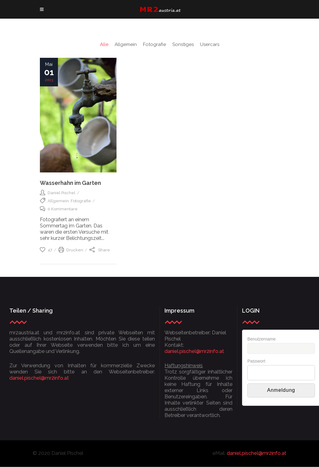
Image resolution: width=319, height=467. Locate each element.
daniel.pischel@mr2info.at (39, 378)
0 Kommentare (59, 209)
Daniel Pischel (61, 192)
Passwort (256, 361)
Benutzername (261, 339)
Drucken (71, 250)
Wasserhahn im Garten (70, 183)
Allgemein (58, 201)
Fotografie (81, 201)
